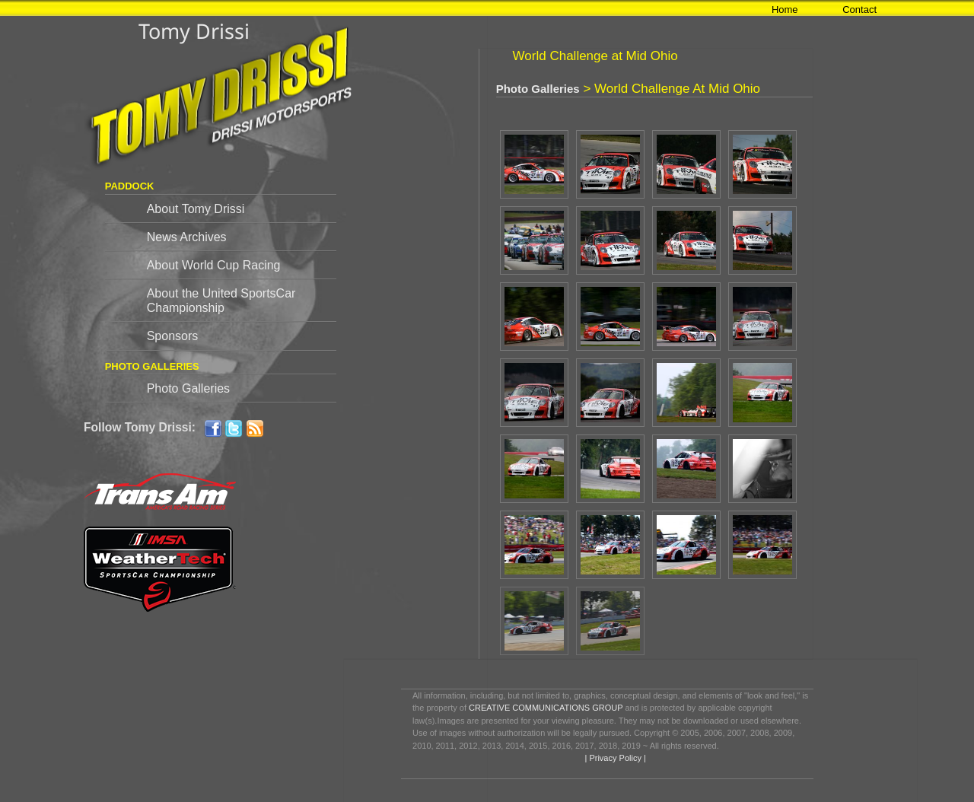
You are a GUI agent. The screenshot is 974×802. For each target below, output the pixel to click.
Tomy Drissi (194, 31)
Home (785, 9)
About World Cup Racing (214, 265)
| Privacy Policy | (613, 757)
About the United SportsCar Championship (221, 300)
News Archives (187, 237)
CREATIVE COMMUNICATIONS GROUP (545, 707)
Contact (859, 9)
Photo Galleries (188, 388)
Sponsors (173, 335)
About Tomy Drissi (196, 208)
